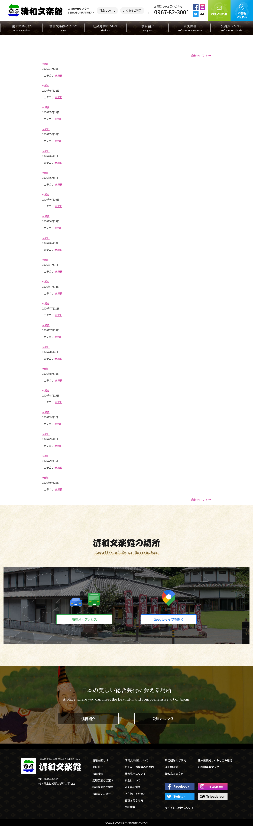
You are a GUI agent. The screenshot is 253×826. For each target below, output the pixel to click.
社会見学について (105, 28)
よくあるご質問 (132, 10)
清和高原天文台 (174, 773)
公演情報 (190, 28)
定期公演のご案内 (102, 780)
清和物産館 (171, 767)
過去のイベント (201, 55)
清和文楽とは (21, 28)
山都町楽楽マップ (208, 767)
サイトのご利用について (179, 808)
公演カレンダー (232, 28)
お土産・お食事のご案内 (139, 767)
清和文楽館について (63, 28)
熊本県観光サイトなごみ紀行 (215, 760)
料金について (107, 10)
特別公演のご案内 (102, 787)
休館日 (58, 75)
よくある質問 (133, 787)
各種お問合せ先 (134, 800)
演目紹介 (147, 28)
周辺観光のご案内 (175, 760)
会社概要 (130, 807)
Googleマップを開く (169, 619)
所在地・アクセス (84, 619)
